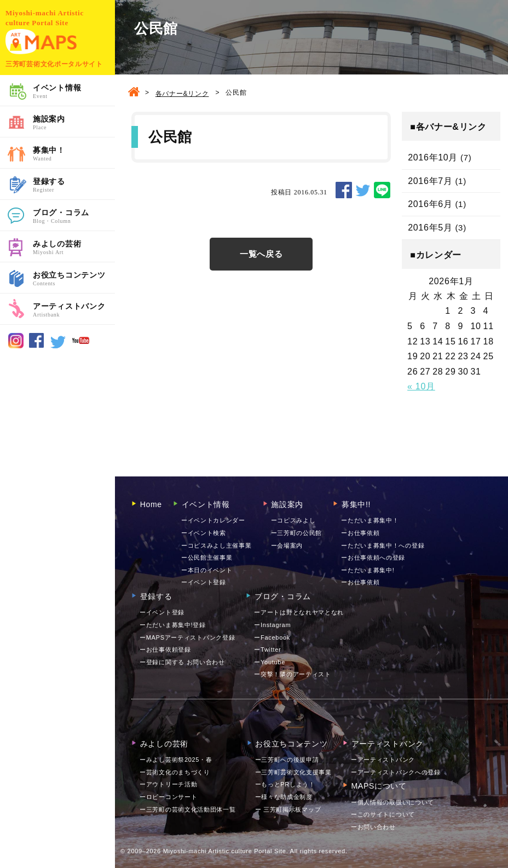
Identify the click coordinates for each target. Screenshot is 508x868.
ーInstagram (272, 625)
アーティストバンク (74, 310)
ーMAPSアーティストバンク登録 (187, 637)
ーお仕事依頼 (360, 533)
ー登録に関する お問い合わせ (182, 662)
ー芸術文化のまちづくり (175, 772)
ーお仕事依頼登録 (165, 649)
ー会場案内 (287, 545)
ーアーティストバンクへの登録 (396, 772)
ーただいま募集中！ (370, 520)
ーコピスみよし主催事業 (216, 545)
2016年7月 (430, 181)
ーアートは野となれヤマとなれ (299, 612)
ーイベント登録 (203, 582)
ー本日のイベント (207, 570)
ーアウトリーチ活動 (168, 784)
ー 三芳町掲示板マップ (288, 809)
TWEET (363, 190)
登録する (74, 185)
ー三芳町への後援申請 (287, 759)
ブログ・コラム (74, 217)
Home (146, 504)
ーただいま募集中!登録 (173, 625)
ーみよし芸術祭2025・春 (176, 759)
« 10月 (421, 386)
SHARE (344, 190)
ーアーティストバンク (383, 759)
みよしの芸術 (74, 248)
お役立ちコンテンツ (74, 279)
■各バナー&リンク (448, 126)
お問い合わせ (373, 827)
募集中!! (352, 504)
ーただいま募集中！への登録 (382, 545)
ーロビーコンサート (168, 797)
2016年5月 (430, 227)
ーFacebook (272, 637)
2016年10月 (433, 157)
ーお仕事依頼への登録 (373, 557)
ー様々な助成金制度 (284, 797)
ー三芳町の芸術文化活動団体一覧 (188, 809)
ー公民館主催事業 (207, 557)
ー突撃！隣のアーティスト (292, 674)
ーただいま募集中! (367, 570)
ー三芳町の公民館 (296, 533)
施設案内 (74, 123)
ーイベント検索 (203, 533)
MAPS (41, 41)
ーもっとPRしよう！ (285, 784)
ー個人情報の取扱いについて (392, 802)
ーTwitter (267, 649)
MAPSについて (375, 785)
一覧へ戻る (261, 253)
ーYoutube (269, 662)
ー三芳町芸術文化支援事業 (293, 772)
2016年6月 (430, 204)
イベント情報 (74, 92)
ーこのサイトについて (383, 814)
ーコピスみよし (293, 520)
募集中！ (74, 154)
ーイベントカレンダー (213, 520)
